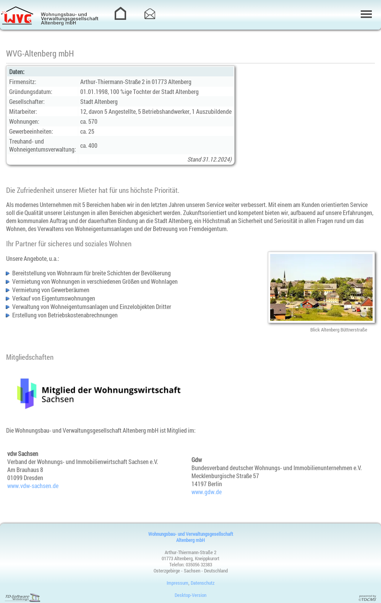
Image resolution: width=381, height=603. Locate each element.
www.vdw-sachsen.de (32, 486)
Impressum (177, 583)
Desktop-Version (190, 595)
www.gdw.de (206, 492)
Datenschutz (202, 583)
